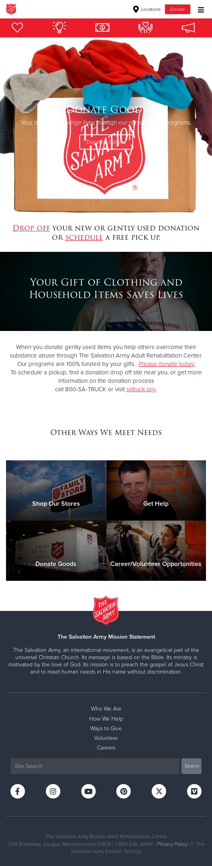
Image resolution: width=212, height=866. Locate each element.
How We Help (106, 718)
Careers (106, 747)
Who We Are (106, 708)
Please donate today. (167, 364)
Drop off (31, 228)
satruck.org (141, 389)
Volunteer (106, 738)
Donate (177, 9)
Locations (147, 9)
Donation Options (106, 142)
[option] (106, 127)
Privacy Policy (172, 844)
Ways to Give (106, 728)
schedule (84, 237)
